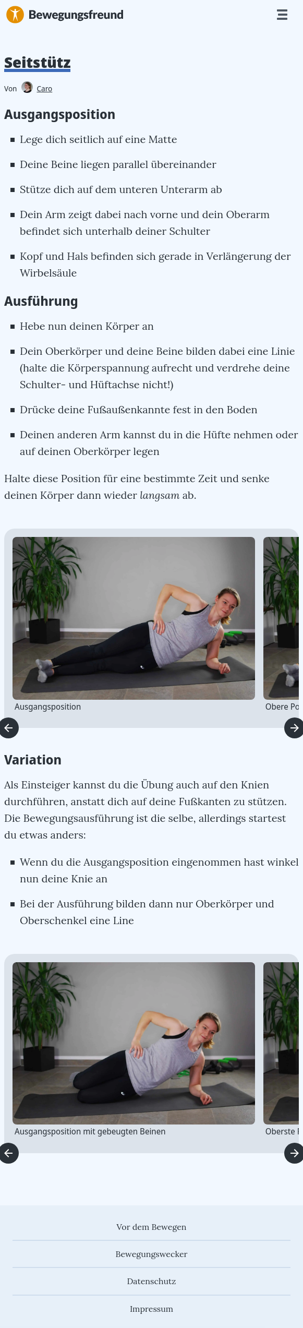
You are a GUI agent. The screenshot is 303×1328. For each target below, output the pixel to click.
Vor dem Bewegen (151, 1227)
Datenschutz (151, 1281)
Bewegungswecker (151, 1254)
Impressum (151, 1308)
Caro (37, 88)
